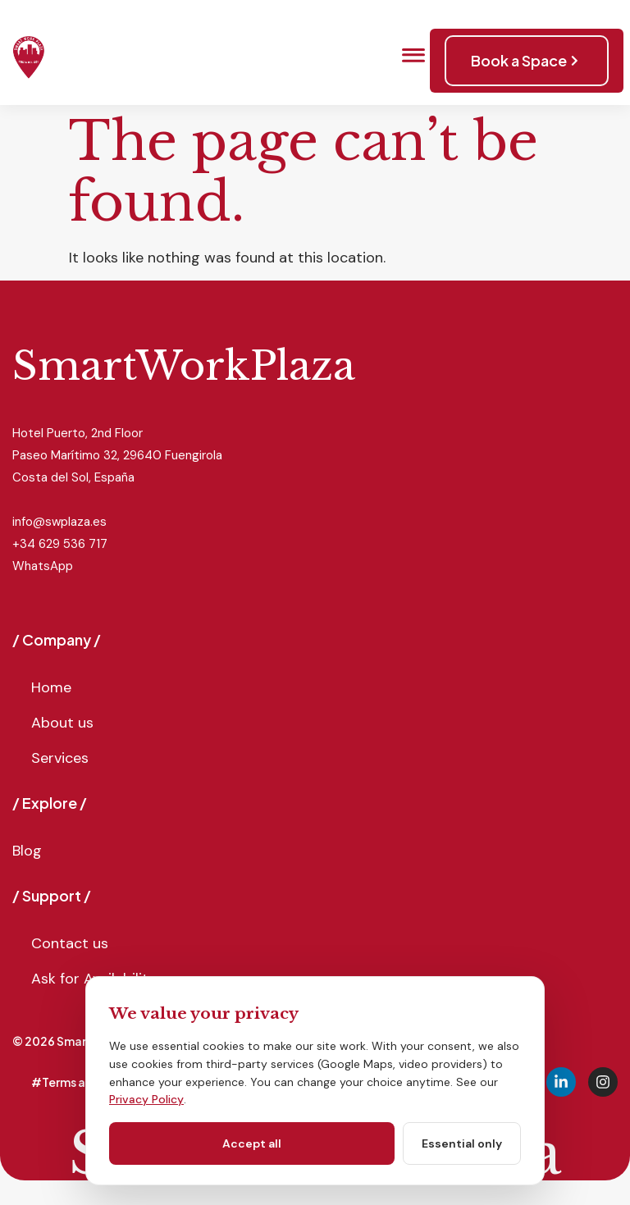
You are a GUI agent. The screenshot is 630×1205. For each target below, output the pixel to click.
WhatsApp (42, 566)
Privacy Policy (146, 1099)
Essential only (462, 1143)
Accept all (251, 1143)
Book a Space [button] (526, 60)
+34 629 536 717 (59, 544)
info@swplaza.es (59, 521)
